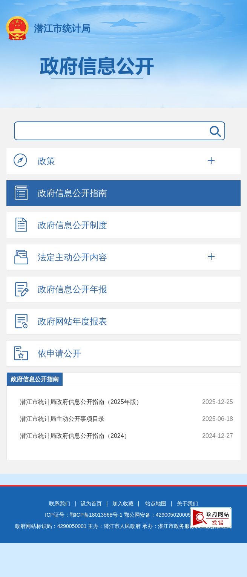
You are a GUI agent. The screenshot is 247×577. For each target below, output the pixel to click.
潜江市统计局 (62, 28)
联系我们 (59, 503)
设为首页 (91, 503)
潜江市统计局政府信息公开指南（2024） (107, 435)
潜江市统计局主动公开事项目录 (107, 419)
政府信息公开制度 (60, 224)
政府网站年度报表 (60, 320)
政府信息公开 (123, 78)
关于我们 (187, 503)
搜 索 (213, 130)
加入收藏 (122, 503)
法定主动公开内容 (60, 256)
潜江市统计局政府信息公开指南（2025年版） (107, 402)
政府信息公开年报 (60, 288)
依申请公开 (47, 353)
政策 (34, 160)
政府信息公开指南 (60, 192)
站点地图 (155, 503)
